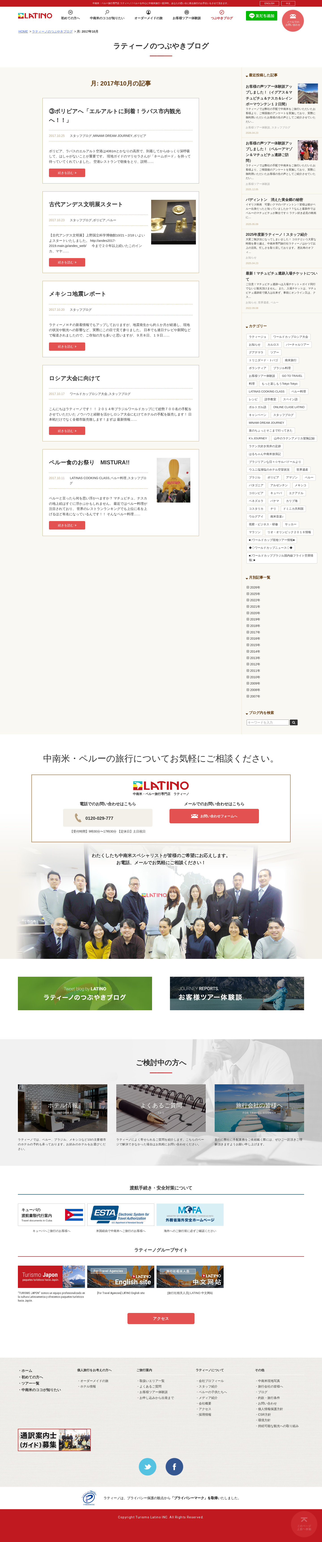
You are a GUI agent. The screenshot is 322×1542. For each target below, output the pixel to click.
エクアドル (296, 493)
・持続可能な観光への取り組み (277, 1426)
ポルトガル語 (257, 407)
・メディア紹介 (207, 1398)
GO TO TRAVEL (292, 376)
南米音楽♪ (276, 516)
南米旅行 (291, 360)
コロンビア (256, 493)
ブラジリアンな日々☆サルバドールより (275, 461)
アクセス (161, 1319)
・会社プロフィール (210, 1381)
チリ (273, 508)
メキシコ (300, 485)
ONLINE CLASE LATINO (289, 407)
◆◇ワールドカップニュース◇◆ (270, 547)
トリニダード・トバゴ (263, 360)
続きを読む (67, 173)
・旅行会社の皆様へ (269, 1386)
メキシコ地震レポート (77, 294)
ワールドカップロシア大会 (88, 394)
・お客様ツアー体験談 (152, 1392)
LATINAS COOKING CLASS (89, 478)
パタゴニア (256, 485)
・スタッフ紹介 (207, 1386)
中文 (288, 3)
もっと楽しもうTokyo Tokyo (279, 383)
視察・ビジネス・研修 (263, 524)
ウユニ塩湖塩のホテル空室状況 (269, 469)
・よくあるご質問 (148, 1386)
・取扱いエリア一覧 (150, 1381)
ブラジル (255, 477)
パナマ (274, 501)
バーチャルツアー (297, 344)
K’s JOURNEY (258, 438)
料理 (252, 383)
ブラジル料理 (282, 368)
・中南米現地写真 (267, 1381)
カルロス (273, 344)
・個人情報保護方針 (269, 1409)
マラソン (255, 532)
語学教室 (270, 399)
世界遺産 (302, 469)
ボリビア (140, 136)
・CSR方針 (263, 1414)
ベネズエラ (256, 501)
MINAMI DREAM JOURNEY (112, 136)
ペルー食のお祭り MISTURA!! (89, 462)
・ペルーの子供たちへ (211, 1392)
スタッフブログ (81, 136)
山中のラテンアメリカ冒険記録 (294, 438)
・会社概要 (203, 1403)
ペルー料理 (118, 478)
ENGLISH (269, 3)
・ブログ (261, 1392)
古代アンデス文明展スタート (86, 204)
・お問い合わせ (266, 1403)
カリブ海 (292, 501)
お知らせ (255, 344)
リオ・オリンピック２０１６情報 (289, 532)
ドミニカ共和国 (293, 508)
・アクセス (203, 1409)
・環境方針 (263, 1420)
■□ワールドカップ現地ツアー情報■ (272, 540)
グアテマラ (256, 352)
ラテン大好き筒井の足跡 (265, 446)
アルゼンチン (279, 485)
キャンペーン (257, 415)
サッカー (291, 524)
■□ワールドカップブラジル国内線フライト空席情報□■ (281, 558)
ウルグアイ (256, 516)
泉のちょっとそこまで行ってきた (270, 430)
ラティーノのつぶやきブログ (52, 31)
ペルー (111, 220)
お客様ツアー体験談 (262, 376)
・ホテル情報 (86, 1386)
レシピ (253, 399)
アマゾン (292, 477)
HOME (23, 31)
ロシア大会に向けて (75, 378)
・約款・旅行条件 (267, 1398)
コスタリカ (256, 508)
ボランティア (257, 368)
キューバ (276, 493)
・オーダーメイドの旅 (92, 1381)
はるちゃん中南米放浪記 (265, 454)
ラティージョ (257, 336)
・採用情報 (203, 1414)
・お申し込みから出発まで (155, 1398)
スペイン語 (290, 399)
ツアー (274, 352)
